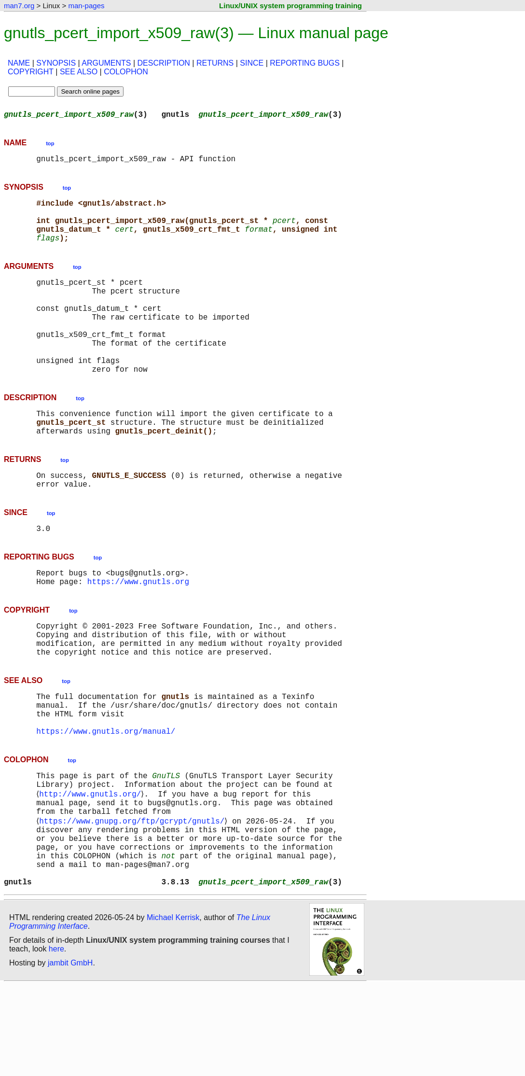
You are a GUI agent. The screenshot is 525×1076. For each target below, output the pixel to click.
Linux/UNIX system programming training (290, 5)
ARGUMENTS (106, 63)
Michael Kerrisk (173, 1008)
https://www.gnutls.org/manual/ (105, 798)
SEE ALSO (78, 72)
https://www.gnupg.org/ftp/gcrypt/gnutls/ (133, 898)
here (56, 1039)
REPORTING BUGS (305, 63)
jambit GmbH (70, 1053)
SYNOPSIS (56, 63)
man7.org (19, 5)
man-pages (86, 5)
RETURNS (215, 63)
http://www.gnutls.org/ (92, 866)
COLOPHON (126, 72)
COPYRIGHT (31, 72)
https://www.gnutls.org (138, 631)
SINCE (251, 63)
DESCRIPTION (164, 63)
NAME (19, 63)
